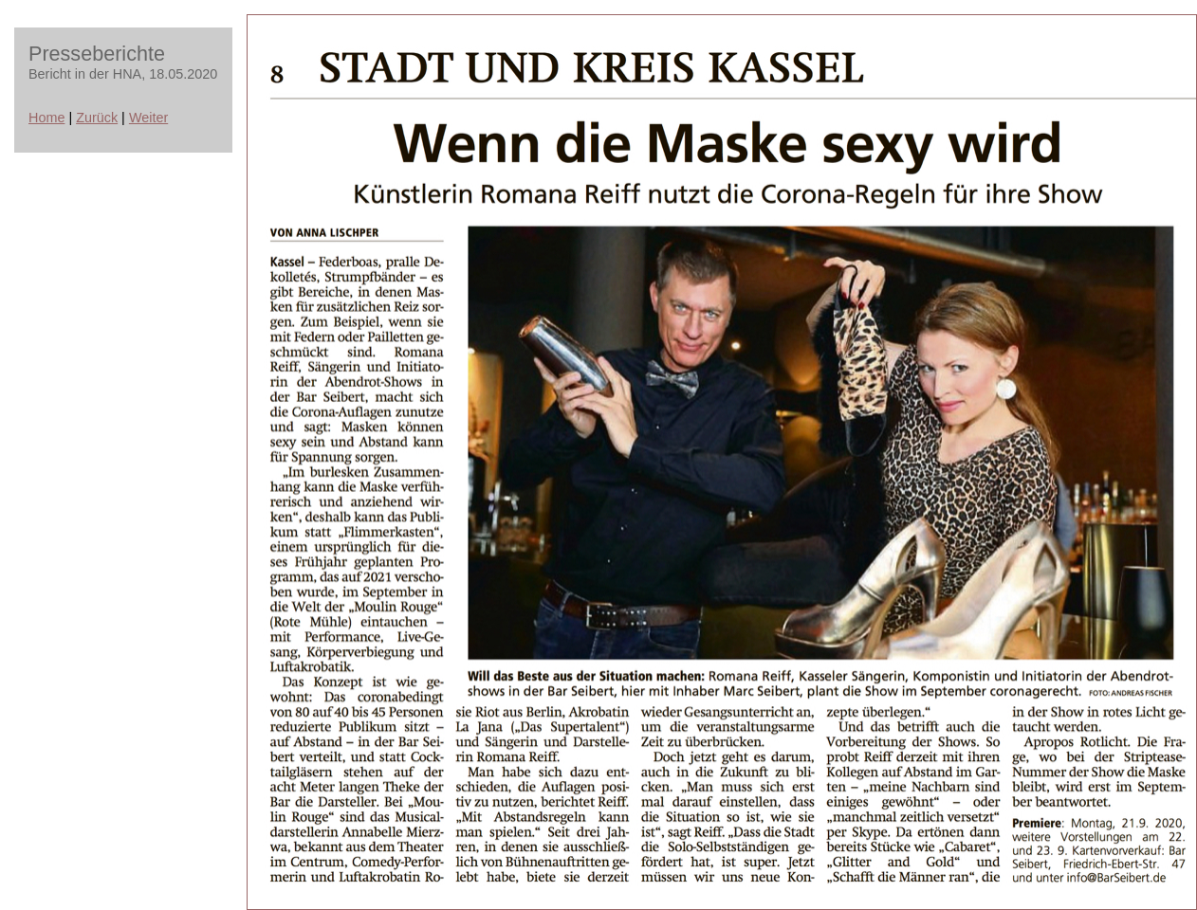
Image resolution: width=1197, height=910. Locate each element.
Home (46, 117)
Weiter (148, 117)
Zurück (97, 117)
